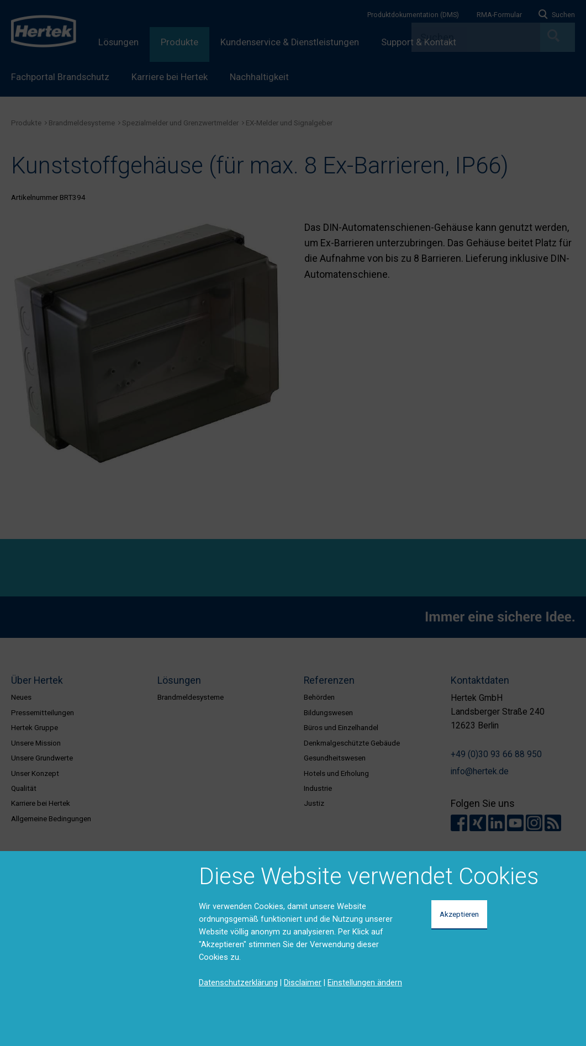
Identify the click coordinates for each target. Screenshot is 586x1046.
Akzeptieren (459, 914)
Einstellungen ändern (365, 982)
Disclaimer (302, 982)
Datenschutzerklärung (238, 982)
